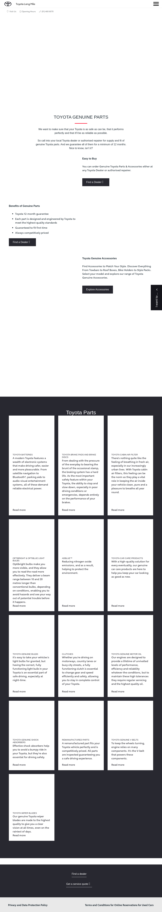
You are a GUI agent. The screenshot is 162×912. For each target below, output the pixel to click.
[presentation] (81, 347)
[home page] (8, 3)
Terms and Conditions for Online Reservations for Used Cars (119, 905)
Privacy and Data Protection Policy (27, 905)
